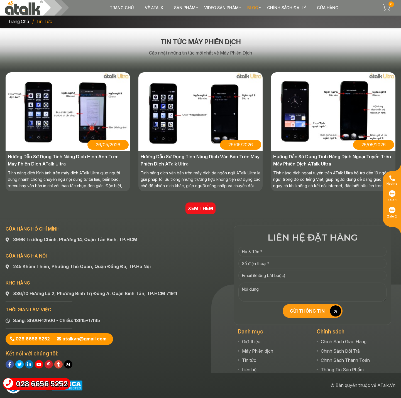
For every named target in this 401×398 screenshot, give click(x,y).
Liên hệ (249, 369)
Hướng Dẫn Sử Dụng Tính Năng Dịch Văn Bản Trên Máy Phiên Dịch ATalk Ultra (200, 160)
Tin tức (249, 360)
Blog (252, 7)
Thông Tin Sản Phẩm (342, 369)
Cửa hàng (327, 7)
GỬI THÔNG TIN (315, 311)
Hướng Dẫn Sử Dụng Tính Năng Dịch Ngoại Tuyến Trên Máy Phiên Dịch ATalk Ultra (332, 160)
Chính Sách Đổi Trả (340, 351)
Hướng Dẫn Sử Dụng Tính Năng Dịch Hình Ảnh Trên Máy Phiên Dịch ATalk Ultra (63, 160)
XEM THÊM (200, 208)
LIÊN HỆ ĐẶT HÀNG (313, 237)
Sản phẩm (184, 7)
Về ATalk (154, 7)
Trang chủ (122, 7)
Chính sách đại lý (286, 7)
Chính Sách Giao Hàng (343, 341)
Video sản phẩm (221, 7)
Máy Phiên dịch (257, 351)
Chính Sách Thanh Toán (345, 360)
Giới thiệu (251, 341)
